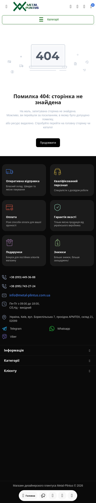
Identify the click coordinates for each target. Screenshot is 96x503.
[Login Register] (84, 7)
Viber (9, 336)
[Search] (71, 7)
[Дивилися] (43, 495)
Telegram (12, 328)
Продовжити (48, 142)
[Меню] (6, 6)
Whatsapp (59, 328)
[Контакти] (77, 7)
